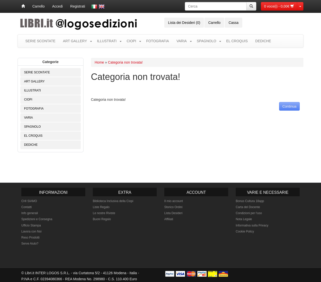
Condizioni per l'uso (249, 213)
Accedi (57, 6)
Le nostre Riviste (104, 213)
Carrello (38, 6)
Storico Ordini (173, 207)
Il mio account (173, 201)
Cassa (233, 23)
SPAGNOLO (206, 41)
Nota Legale (244, 219)
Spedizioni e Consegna (36, 219)
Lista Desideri (173, 213)
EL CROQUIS (237, 41)
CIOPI (131, 41)
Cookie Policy (245, 231)
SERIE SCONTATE (40, 41)
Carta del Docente (248, 207)
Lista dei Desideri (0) (184, 23)
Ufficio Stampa (31, 225)
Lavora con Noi (31, 231)
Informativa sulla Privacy (252, 225)
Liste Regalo (101, 207)
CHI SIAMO (29, 201)
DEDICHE (263, 41)
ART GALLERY (75, 41)
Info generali (29, 213)
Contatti (26, 207)
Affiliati (168, 219)
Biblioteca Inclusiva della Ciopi (113, 201)
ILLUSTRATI (107, 41)
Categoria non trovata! (125, 62)
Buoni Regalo (102, 219)
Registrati (77, 6)
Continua (289, 106)
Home (99, 62)
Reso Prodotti (30, 237)
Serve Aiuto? (29, 243)
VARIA (182, 41)
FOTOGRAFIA (157, 41)
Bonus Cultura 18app (250, 201)
